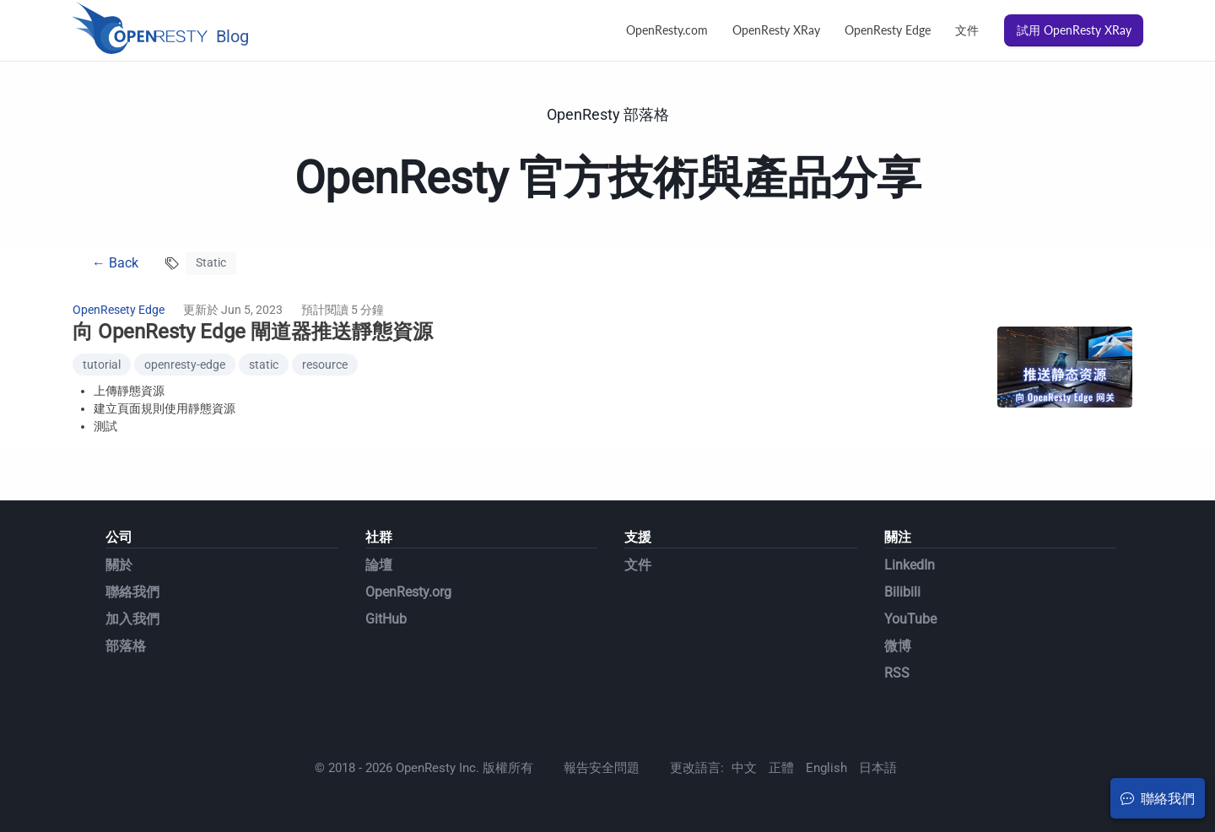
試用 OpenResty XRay (1074, 30)
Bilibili (902, 592)
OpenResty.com (667, 30)
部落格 (125, 646)
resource (325, 364)
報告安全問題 (602, 767)
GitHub (386, 619)
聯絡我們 (132, 592)
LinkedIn (909, 565)
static (263, 364)
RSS (897, 673)
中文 (744, 767)
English (826, 767)
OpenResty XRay (776, 30)
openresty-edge (184, 364)
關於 (118, 565)
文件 (967, 30)
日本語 (878, 767)
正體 (781, 767)
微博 (897, 646)
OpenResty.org (408, 592)
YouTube (910, 619)
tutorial (102, 364)
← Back (115, 263)
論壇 (378, 565)
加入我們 (132, 619)
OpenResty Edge (888, 30)
